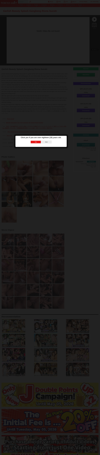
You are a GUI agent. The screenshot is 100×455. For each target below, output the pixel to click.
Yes (45, 228)
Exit (55, 228)
